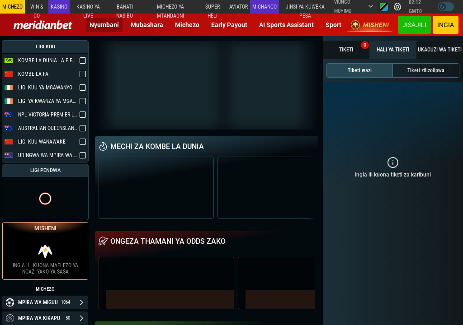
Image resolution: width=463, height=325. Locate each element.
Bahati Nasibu (124, 9)
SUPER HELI (212, 9)
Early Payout (229, 24)
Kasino (59, 7)
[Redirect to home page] (43, 25)
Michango (264, 7)
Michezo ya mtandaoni (170, 9)
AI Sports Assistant (286, 24)
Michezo (187, 24)
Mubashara (147, 24)
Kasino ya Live (88, 9)
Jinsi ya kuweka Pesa (305, 9)
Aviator (238, 7)
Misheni (370, 24)
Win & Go (36, 9)
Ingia (445, 24)
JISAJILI (414, 24)
